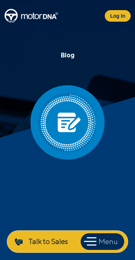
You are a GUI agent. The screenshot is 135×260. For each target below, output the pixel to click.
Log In (117, 16)
